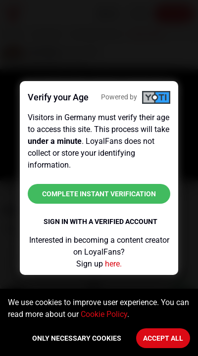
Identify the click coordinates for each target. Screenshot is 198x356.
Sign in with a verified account (100, 221)
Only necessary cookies (76, 338)
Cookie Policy (104, 314)
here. (113, 263)
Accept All (163, 338)
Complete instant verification (99, 194)
